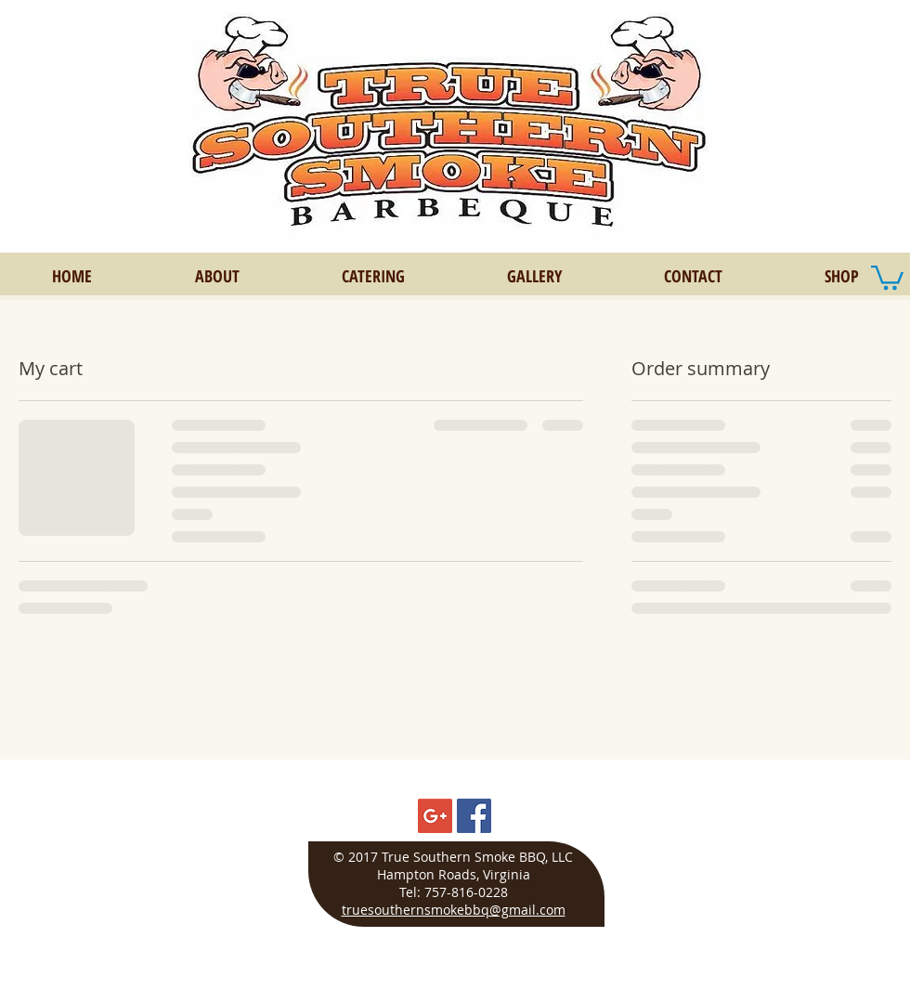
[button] (887, 276)
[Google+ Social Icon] (435, 816)
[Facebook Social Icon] (474, 816)
